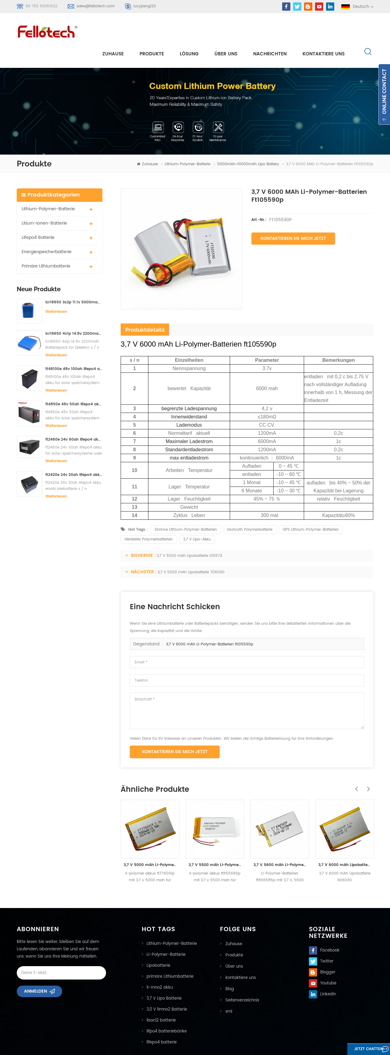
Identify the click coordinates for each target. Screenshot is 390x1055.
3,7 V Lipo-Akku (197, 517)
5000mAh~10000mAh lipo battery (248, 142)
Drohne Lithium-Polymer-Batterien (186, 508)
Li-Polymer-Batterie (166, 933)
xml (228, 987)
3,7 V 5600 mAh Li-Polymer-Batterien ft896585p (280, 843)
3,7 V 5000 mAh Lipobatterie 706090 (191, 550)
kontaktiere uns (324, 31)
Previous (355, 764)
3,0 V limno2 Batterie (167, 987)
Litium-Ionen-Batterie (44, 200)
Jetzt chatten (358, 1050)
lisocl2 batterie (161, 998)
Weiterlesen (56, 289)
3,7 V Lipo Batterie (164, 976)
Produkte (152, 31)
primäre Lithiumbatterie (46, 243)
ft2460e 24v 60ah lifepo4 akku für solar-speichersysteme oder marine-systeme (73, 418)
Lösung (189, 31)
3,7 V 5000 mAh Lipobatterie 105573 (189, 534)
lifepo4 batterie (38, 215)
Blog (229, 965)
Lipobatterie (158, 944)
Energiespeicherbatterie (47, 229)
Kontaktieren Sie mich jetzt (293, 216)
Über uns (225, 31)
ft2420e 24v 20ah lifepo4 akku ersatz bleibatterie (73, 453)
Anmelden (35, 971)
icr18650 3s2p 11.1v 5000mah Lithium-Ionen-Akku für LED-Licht (73, 280)
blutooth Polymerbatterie (249, 508)
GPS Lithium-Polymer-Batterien (311, 508)
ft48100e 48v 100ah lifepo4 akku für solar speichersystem (73, 347)
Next (367, 764)
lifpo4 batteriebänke (167, 1009)
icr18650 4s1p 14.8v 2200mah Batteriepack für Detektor (73, 312)
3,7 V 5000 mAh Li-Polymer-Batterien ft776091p (150, 843)
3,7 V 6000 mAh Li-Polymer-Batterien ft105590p (209, 622)
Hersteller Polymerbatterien (149, 517)
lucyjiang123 (144, 6)
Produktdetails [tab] (145, 307)
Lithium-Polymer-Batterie (187, 142)
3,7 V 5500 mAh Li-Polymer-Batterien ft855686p (215, 843)
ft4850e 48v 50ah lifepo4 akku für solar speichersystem (73, 382)
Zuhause (113, 31)
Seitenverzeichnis (242, 976)
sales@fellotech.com (95, 6)
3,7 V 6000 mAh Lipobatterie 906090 (344, 843)
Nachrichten (270, 31)
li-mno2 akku (160, 965)
